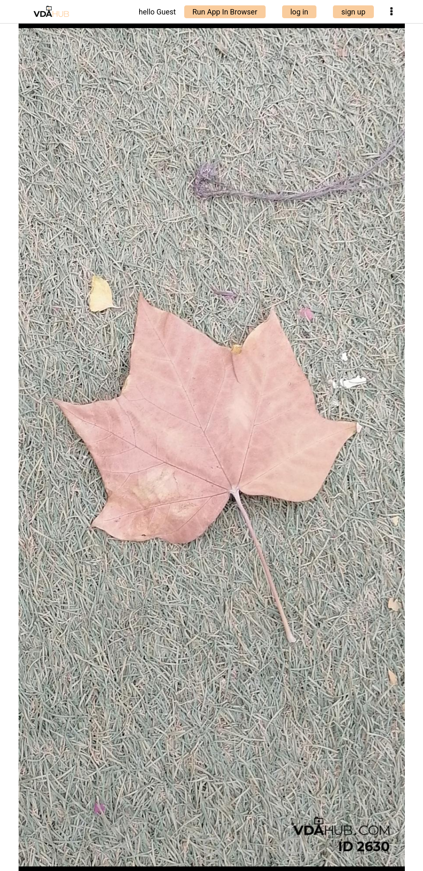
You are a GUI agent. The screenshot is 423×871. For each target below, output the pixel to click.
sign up (353, 11)
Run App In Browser (224, 11)
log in (299, 11)
